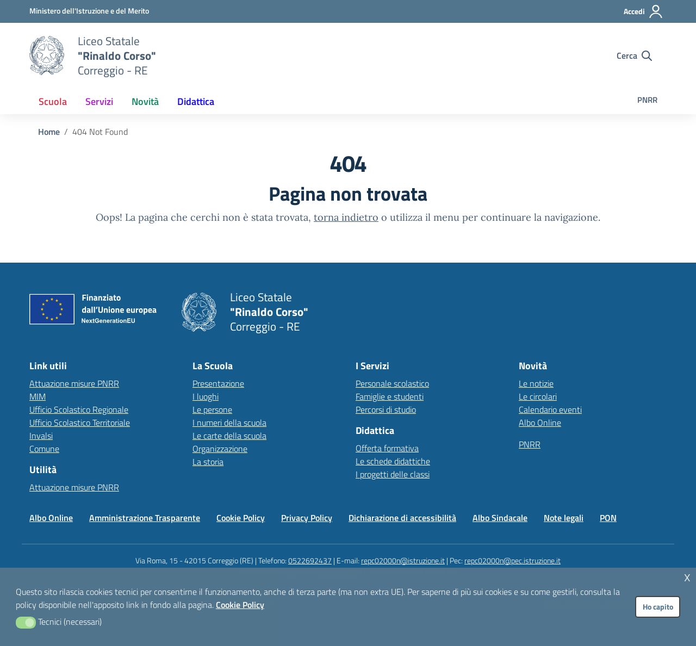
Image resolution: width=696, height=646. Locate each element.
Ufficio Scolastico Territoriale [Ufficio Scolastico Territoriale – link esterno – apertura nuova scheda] (79, 422)
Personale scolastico (392, 383)
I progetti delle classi (393, 474)
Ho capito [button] (658, 607)
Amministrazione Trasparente (144, 517)
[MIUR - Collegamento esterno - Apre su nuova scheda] (89, 11)
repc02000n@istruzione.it (403, 560)
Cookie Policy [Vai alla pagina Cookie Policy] (240, 517)
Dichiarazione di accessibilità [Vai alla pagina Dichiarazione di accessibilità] (402, 517)
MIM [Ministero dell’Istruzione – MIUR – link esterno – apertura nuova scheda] (37, 396)
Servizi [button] (99, 101)
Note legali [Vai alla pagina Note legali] (563, 517)
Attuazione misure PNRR (74, 383)
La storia (207, 461)
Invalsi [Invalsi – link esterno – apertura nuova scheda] (41, 435)
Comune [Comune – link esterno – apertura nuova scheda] (44, 448)
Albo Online (540, 422)
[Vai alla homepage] (46, 55)
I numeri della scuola (229, 422)
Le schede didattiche (393, 461)
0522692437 (310, 560)
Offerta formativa (387, 448)
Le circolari (538, 396)
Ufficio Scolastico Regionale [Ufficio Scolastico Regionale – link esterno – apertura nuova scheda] (78, 409)
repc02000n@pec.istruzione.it (512, 560)
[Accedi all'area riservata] (643, 11)
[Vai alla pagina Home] (49, 131)
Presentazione (218, 383)
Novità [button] (145, 101)
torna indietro (346, 217)
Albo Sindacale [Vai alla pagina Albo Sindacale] (500, 517)
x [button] (687, 576)
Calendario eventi (550, 409)
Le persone (212, 409)
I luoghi (205, 396)
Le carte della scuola (229, 435)
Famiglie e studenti (390, 396)
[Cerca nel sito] (634, 55)
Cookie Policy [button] (240, 604)
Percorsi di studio (386, 409)
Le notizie (536, 383)
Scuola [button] (53, 101)
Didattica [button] (195, 101)
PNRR (647, 100)
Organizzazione (219, 448)
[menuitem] (52, 101)
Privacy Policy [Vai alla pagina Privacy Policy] (306, 517)
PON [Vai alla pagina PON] (608, 517)
